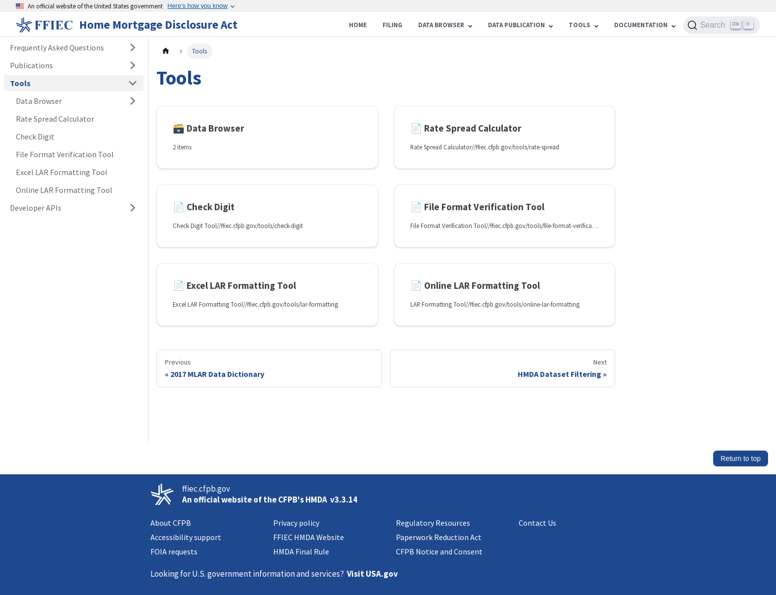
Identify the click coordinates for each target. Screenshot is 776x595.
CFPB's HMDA (302, 499)
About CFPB (170, 523)
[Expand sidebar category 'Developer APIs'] (133, 208)
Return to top (741, 458)
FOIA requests (173, 551)
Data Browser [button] (39, 101)
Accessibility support (185, 537)
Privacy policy (296, 523)
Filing (392, 25)
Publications (31, 65)
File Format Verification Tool (65, 154)
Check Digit (35, 136)
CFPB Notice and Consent (439, 551)
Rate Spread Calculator (55, 119)
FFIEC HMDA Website (308, 537)
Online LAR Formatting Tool (64, 190)
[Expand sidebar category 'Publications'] (133, 65)
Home (358, 25)
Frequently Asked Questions (57, 47)
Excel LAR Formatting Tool (61, 172)
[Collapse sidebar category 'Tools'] (133, 83)
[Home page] (165, 51)
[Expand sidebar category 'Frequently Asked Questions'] (133, 47)
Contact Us (537, 523)
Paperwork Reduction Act (439, 537)
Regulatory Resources (433, 523)
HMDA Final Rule (301, 551)
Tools (20, 83)
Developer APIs (35, 208)
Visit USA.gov (372, 573)
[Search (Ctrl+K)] (721, 25)
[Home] (128, 25)
